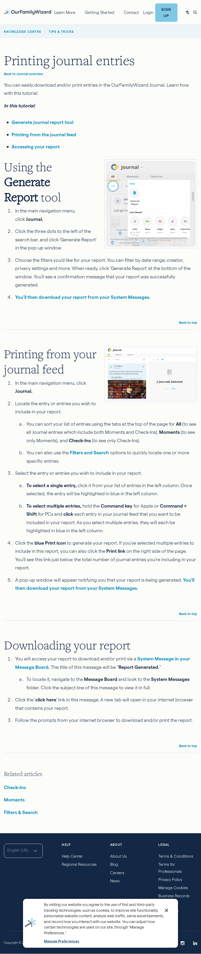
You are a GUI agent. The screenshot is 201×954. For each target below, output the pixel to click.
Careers (117, 872)
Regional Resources (79, 864)
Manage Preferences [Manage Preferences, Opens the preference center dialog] (61, 941)
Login (148, 12)
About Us (118, 856)
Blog (114, 864)
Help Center (72, 856)
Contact (131, 12)
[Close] (166, 910)
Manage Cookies (173, 887)
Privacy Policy (170, 879)
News (115, 881)
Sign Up (166, 12)
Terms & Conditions (175, 856)
